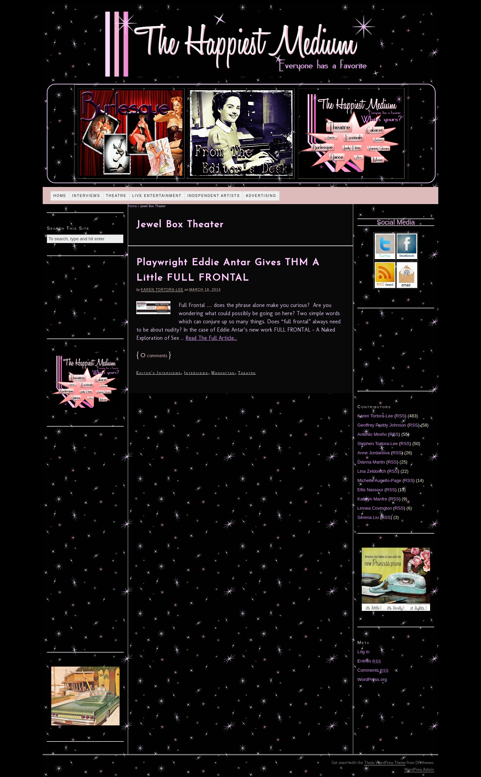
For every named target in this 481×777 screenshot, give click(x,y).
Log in (363, 651)
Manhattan (223, 373)
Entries (369, 661)
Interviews (86, 196)
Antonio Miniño (372, 434)
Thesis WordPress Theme (385, 762)
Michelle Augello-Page (379, 480)
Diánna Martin (371, 462)
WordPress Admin (419, 769)
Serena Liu (368, 517)
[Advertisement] (85, 296)
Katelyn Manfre (372, 498)
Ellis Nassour (370, 489)
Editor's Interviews (158, 373)
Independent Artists (214, 196)
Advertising (261, 196)
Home (59, 196)
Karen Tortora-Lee (162, 290)
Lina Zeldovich (371, 471)
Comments (373, 670)
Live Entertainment (157, 196)
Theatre (116, 196)
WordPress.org (372, 679)
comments (153, 356)
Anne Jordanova (373, 452)
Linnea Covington (374, 508)
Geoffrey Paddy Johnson (381, 425)
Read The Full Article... (211, 338)
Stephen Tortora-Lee (377, 443)
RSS (400, 415)
